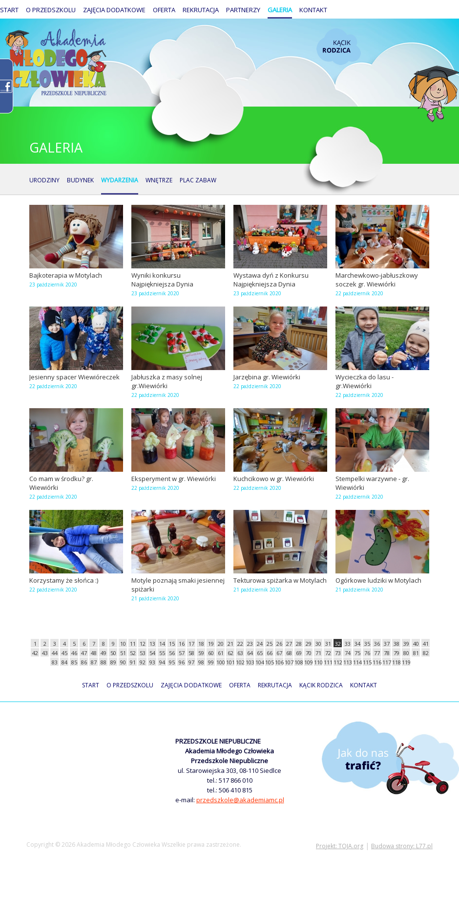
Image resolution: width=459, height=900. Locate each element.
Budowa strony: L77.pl (402, 846)
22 (240, 643)
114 (357, 662)
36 (377, 643)
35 (367, 643)
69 (299, 653)
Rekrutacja (201, 9)
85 (74, 662)
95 (172, 662)
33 (348, 643)
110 (318, 662)
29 (309, 643)
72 (328, 653)
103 (250, 662)
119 (406, 662)
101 (230, 662)
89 (113, 662)
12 (143, 643)
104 (259, 662)
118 (396, 662)
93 (152, 662)
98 (201, 662)
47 (84, 653)
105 (269, 662)
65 (260, 653)
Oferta (164, 9)
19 (211, 643)
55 (162, 653)
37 (387, 643)
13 (152, 643)
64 (250, 653)
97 (191, 662)
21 (230, 643)
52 (133, 653)
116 (377, 662)
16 (182, 643)
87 (94, 662)
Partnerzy (243, 9)
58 (191, 653)
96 (182, 662)
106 (279, 662)
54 (152, 653)
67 (279, 653)
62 (230, 653)
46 (74, 653)
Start (9, 9)
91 (133, 662)
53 (143, 653)
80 (406, 653)
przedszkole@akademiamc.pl (240, 799)
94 (162, 662)
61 (221, 653)
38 (396, 643)
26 (279, 643)
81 (416, 653)
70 (309, 653)
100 (220, 662)
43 (45, 653)
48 (94, 653)
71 (318, 653)
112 (338, 662)
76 (367, 653)
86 (84, 662)
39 (406, 643)
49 (103, 653)
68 (289, 653)
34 (357, 643)
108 (298, 662)
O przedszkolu (51, 9)
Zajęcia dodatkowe (114, 9)
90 (123, 662)
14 (162, 643)
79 (396, 653)
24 (260, 643)
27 (289, 643)
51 (123, 653)
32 (338, 643)
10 (123, 643)
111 (328, 662)
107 (289, 662)
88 (103, 662)
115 (367, 662)
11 (133, 643)
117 (386, 662)
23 (250, 643)
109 (308, 662)
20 (221, 643)
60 (211, 653)
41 (426, 643)
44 (55, 653)
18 (201, 643)
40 (416, 643)
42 (35, 653)
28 (299, 643)
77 (377, 653)
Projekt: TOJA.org (339, 846)
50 (113, 653)
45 (64, 653)
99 (211, 662)
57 (182, 653)
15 (172, 643)
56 (172, 653)
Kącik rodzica (338, 46)
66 (269, 653)
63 (240, 653)
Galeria (280, 9)
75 (357, 653)
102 (240, 662)
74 (348, 653)
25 (269, 643)
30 (318, 643)
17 (191, 643)
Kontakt (313, 9)
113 (347, 662)
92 (143, 662)
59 (201, 653)
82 (426, 653)
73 (338, 653)
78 (387, 653)
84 (64, 662)
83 (55, 662)
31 (328, 643)
